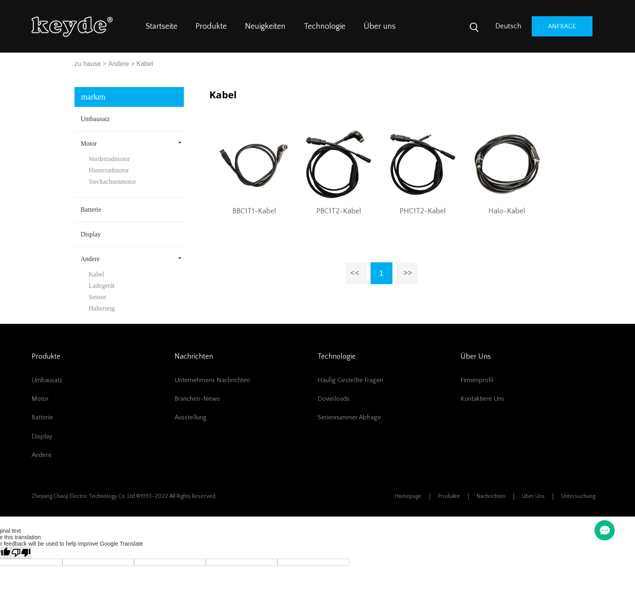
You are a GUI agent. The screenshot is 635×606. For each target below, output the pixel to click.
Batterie (91, 209)
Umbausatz (95, 118)
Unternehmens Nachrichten (212, 380)
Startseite (161, 26)
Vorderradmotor (109, 158)
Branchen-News (197, 398)
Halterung (102, 308)
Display (91, 234)
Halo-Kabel (506, 211)
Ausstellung (191, 417)
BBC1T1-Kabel (254, 211)
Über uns (380, 26)
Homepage (408, 496)
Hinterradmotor (109, 170)
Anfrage (562, 26)
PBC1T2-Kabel (338, 211)
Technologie (324, 26)
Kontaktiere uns (482, 398)
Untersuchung (578, 496)
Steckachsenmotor (112, 181)
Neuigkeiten (265, 26)
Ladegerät (102, 285)
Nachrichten (491, 496)
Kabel (144, 63)
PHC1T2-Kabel (423, 211)
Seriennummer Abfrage (349, 417)
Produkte (211, 26)
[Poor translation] (21, 553)
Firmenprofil (476, 380)
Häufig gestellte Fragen (350, 380)
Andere (118, 63)
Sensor (98, 296)
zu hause (88, 63)
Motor (89, 143)
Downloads (333, 398)
